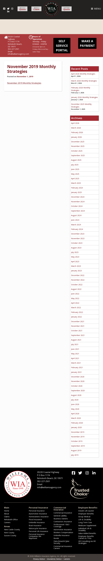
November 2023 (77, 238)
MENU (96, 8)
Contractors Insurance (63, 521)
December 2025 (77, 141)
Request (22, 9)
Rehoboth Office (11, 519)
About (6, 513)
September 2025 (78, 155)
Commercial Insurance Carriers (63, 547)
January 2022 (76, 317)
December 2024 (77, 197)
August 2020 (76, 395)
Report (36, 9)
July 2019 (74, 455)
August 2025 (76, 160)
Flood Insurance (35, 519)
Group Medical (84, 516)
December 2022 (77, 275)
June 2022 (75, 293)
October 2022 (76, 284)
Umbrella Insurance (37, 522)
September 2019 (78, 446)
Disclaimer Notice (54, 559)
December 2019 (77, 432)
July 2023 (74, 252)
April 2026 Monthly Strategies (83, 74)
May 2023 (75, 257)
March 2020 (76, 418)
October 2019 (76, 441)
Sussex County (10, 535)
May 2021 (75, 353)
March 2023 (76, 266)
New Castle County (12, 529)
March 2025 (76, 183)
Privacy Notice (39, 559)
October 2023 (76, 243)
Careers (7, 522)
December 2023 (77, 234)
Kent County (9, 532)
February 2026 (77, 132)
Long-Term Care (85, 522)
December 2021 (77, 321)
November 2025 (77, 146)
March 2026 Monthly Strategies (84, 81)
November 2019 (77, 436)
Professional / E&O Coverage (61, 525)
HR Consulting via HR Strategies (87, 542)
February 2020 (77, 423)
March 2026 (76, 128)
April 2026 (75, 123)
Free (66, 9)
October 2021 (76, 330)
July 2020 (74, 400)
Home (6, 511)
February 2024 (77, 229)
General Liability (60, 515)
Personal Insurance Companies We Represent (37, 536)
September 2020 (78, 390)
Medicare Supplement (87, 525)
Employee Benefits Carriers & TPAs (86, 537)
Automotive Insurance (38, 513)
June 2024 (75, 220)
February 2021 (77, 367)
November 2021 (77, 326)
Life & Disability (84, 519)
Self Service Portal (62, 45)
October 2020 (76, 386)
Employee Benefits (86, 513)
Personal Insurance (37, 511)
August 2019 (76, 450)
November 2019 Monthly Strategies (31, 69)
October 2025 (76, 151)
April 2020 (75, 413)
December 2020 (77, 376)
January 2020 (76, 427)
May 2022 (75, 298)
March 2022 (76, 307)
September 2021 (78, 335)
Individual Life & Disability (84, 529)
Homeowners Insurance (39, 516)
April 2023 (75, 261)
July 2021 (74, 344)
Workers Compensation (63, 532)
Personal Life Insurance (38, 531)
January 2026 (76, 137)
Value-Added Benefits (87, 533)
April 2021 (75, 358)
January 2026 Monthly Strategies (84, 97)
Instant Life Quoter (86, 511)
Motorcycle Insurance (38, 528)
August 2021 (76, 340)
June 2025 (75, 169)
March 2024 (76, 224)
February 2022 (77, 312)
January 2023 (76, 270)
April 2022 (75, 303)
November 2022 (77, 280)
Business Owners (61, 518)
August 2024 (76, 215)
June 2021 (75, 349)
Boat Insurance (35, 525)
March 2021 (76, 363)
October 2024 (76, 206)
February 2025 (77, 188)
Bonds (56, 538)
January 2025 (76, 192)
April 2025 (75, 178)
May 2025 (75, 174)
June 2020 (75, 404)
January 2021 (76, 372)
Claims (7, 516)
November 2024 (77, 201)
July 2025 (74, 164)
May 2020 (75, 409)
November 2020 (77, 381)
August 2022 (76, 289)
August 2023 (76, 247)
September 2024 (78, 211)
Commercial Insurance (63, 513)
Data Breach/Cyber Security (61, 542)
